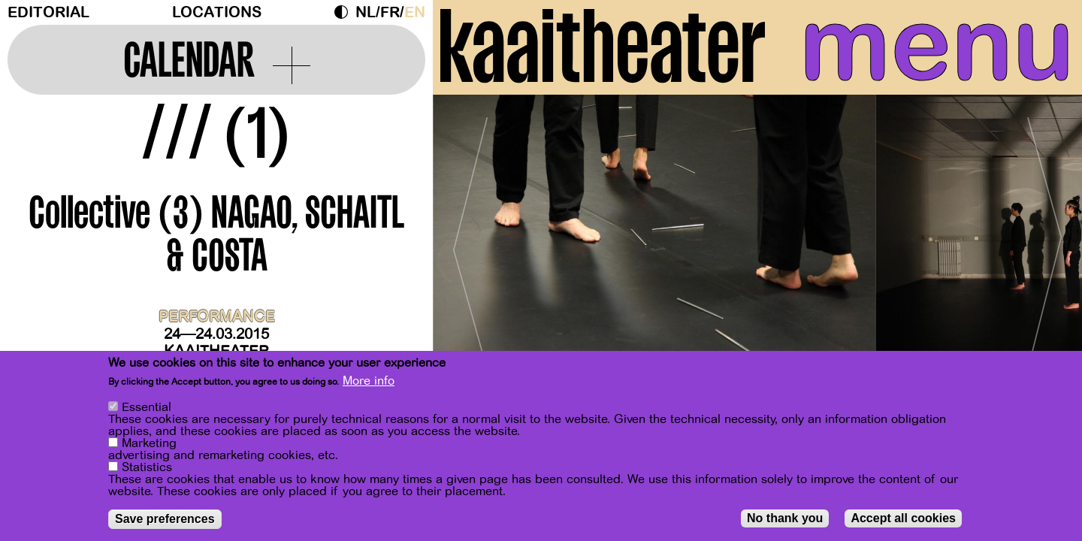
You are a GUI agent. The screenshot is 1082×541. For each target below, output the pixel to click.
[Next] (1044, 243)
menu (936, 45)
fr (390, 12)
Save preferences (165, 519)
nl (365, 12)
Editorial (48, 12)
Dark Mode (345, 12)
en (414, 12)
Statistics (147, 468)
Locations (216, 12)
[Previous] (470, 243)
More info (368, 382)
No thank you (785, 518)
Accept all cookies (903, 518)
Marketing (149, 444)
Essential (146, 408)
